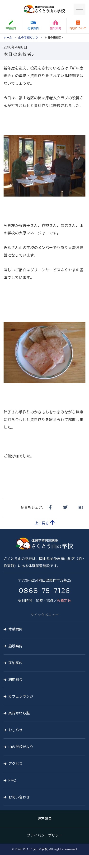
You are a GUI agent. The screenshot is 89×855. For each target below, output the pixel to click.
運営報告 (44, 818)
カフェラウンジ (20, 696)
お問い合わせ (19, 797)
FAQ (12, 780)
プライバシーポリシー (44, 835)
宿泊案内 (33, 25)
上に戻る (45, 522)
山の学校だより (20, 747)
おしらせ (15, 730)
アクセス (15, 763)
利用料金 (15, 679)
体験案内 (15, 629)
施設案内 (55, 25)
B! (80, 507)
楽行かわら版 (19, 713)
